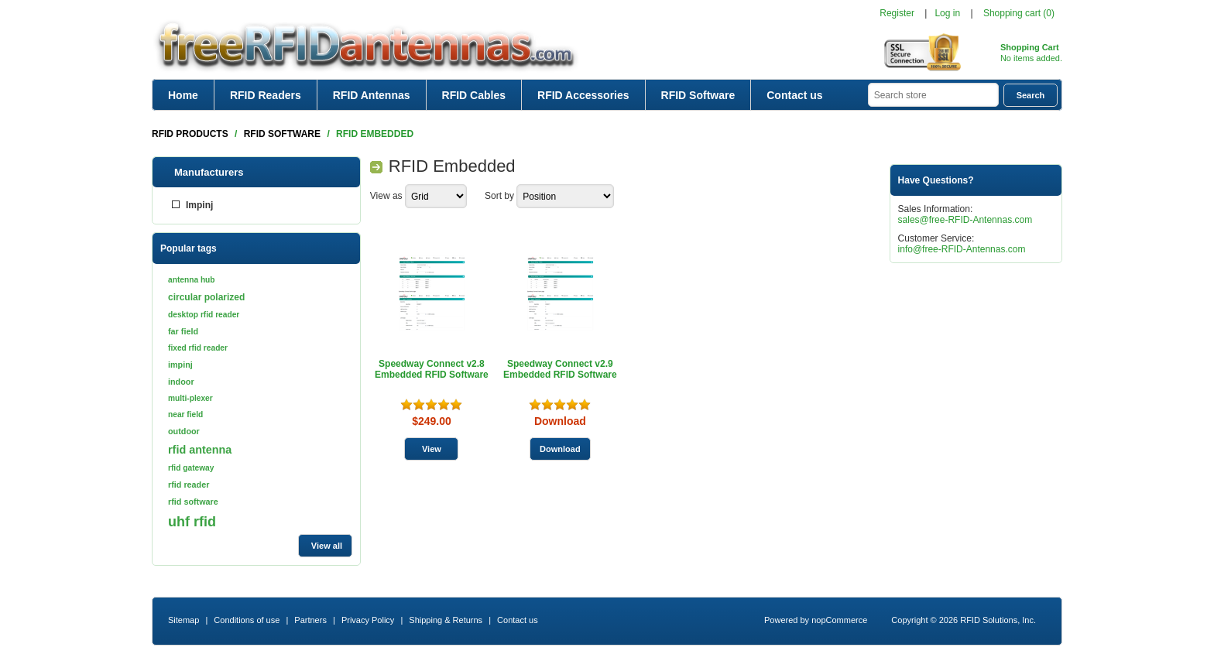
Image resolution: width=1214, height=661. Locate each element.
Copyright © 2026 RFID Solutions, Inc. (963, 620)
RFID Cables (474, 95)
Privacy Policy (367, 620)
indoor (181, 381)
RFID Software (698, 95)
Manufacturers (209, 172)
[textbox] (933, 95)
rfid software (193, 501)
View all (326, 545)
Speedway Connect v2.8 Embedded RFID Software (432, 369)
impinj (180, 364)
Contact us (794, 95)
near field (185, 414)
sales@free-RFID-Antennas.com (965, 219)
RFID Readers (265, 95)
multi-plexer (190, 398)
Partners (310, 620)
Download (560, 421)
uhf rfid (192, 521)
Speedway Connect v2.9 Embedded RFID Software (560, 369)
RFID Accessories (583, 95)
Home (183, 95)
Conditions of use (246, 620)
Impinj (199, 205)
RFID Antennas (371, 95)
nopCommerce (839, 620)
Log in (947, 13)
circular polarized (206, 297)
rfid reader (188, 484)
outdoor (184, 431)
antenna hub (191, 280)
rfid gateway (191, 468)
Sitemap (183, 620)
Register (897, 13)
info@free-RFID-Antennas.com (962, 249)
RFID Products (190, 133)
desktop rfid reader (203, 314)
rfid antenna (199, 450)
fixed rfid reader (198, 348)
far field (183, 331)
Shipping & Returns (445, 620)
